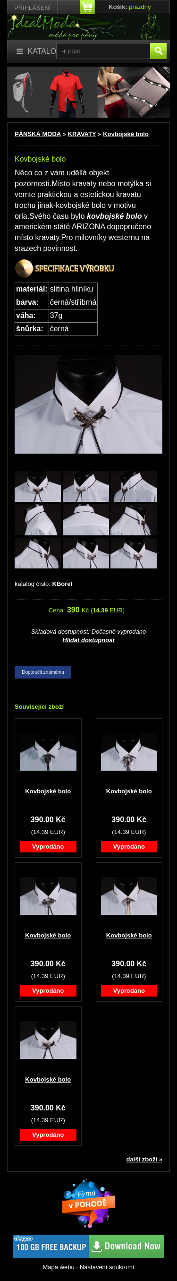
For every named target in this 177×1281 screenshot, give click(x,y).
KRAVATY (82, 134)
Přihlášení (32, 7)
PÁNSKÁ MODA (38, 134)
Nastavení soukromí (107, 1267)
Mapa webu (58, 1267)
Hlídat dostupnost (88, 640)
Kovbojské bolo (126, 134)
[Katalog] (39, 51)
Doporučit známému (43, 672)
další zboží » (144, 1159)
